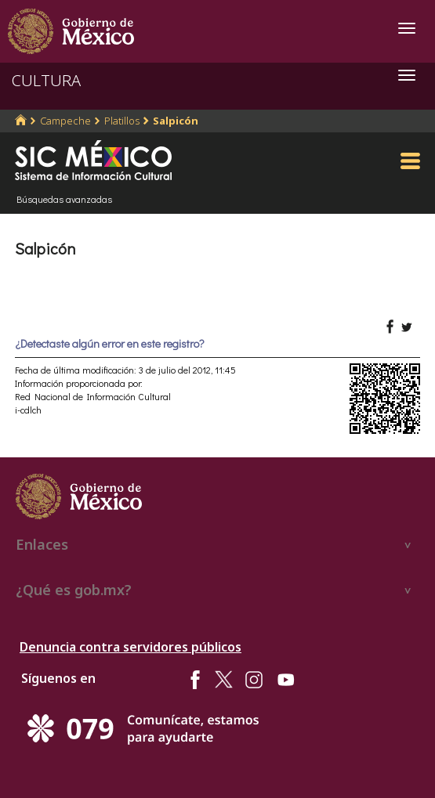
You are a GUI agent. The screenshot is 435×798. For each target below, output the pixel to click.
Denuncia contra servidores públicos (130, 646)
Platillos (122, 121)
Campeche (65, 121)
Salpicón (175, 121)
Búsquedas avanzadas (64, 199)
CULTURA (46, 80)
